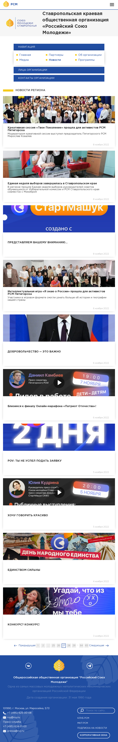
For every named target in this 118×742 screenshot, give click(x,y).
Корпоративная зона (93, 735)
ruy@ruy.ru (13, 717)
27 (63, 646)
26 (58, 646)
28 (68, 646)
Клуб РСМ (83, 718)
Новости (55, 60)
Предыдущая (27, 645)
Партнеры (56, 55)
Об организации (90, 55)
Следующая (96, 645)
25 (53, 646)
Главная (25, 55)
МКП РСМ (82, 723)
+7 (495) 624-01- (13, 726)
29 (74, 646)
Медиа (24, 60)
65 (86, 646)
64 (81, 646)
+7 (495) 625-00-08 (19, 713)
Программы (86, 60)
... (48, 646)
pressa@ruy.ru (15, 731)
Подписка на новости (92, 728)
